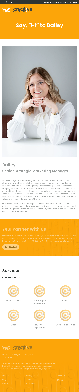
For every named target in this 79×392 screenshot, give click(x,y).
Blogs (13, 325)
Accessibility (31, 383)
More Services (9, 277)
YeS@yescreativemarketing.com (54, 2)
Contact (6, 383)
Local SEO (65, 301)
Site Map (29, 379)
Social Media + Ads (65, 325)
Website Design (13, 301)
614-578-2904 (72, 2)
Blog (4, 379)
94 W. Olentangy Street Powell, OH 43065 (21, 355)
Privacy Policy (32, 375)
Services (6, 375)
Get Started (11, 247)
